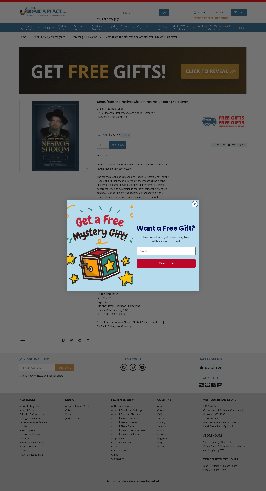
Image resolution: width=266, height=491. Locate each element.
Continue (166, 263)
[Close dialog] (195, 204)
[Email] (166, 251)
